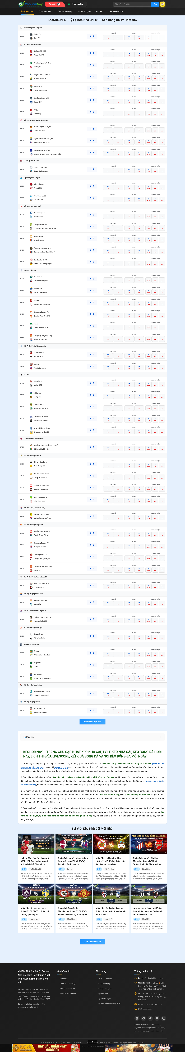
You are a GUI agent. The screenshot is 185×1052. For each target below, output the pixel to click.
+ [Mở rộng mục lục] (160, 737)
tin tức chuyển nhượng (31, 784)
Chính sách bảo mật (68, 984)
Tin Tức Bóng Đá (84, 11)
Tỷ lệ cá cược (27, 11)
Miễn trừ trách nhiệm (68, 994)
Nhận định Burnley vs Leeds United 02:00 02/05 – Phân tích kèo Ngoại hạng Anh (35, 911)
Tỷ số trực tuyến (104, 999)
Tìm (153, 4)
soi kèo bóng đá (64, 767)
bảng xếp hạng (40, 767)
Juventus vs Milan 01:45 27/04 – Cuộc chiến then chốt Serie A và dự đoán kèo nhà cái (148, 911)
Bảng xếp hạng (65, 11)
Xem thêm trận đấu (92, 721)
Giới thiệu (63, 979)
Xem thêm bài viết (92, 941)
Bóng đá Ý (108, 919)
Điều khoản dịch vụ (67, 989)
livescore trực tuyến (155, 781)
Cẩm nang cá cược (117, 11)
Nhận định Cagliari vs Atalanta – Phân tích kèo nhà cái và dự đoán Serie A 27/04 (111, 911)
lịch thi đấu (155, 763)
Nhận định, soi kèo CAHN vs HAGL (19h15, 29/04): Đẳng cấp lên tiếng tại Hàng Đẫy (110, 861)
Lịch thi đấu (46, 11)
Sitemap (140, 1042)
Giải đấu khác (109, 869)
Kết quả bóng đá (105, 989)
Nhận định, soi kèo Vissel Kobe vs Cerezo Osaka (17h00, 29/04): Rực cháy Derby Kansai (73, 861)
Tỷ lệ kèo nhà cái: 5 (106, 979)
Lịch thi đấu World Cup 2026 (109, 1003)
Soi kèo (99, 11)
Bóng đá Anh (146, 869)
